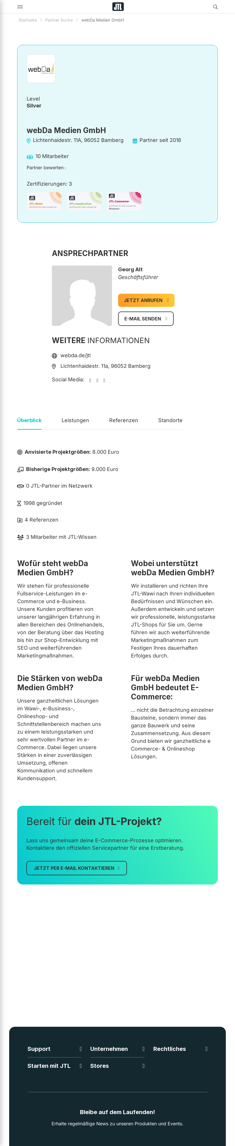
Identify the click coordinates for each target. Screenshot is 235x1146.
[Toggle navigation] (20, 6)
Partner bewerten (45, 167)
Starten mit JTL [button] (49, 1065)
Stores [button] (99, 1065)
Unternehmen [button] (109, 1048)
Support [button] (39, 1048)
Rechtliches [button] (169, 1048)
